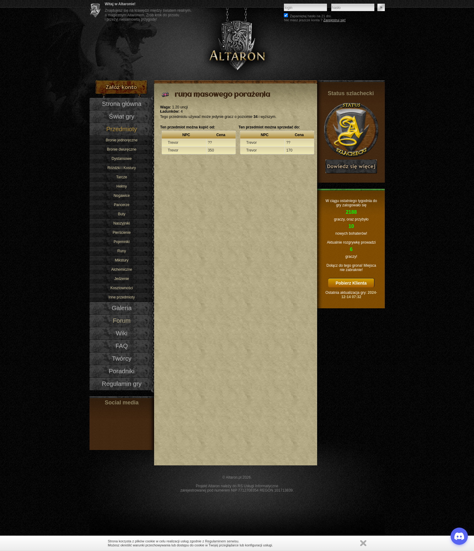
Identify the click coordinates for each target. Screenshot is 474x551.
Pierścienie (122, 232)
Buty (121, 214)
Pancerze (121, 205)
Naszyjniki (121, 223)
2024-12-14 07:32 (359, 294)
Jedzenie (121, 279)
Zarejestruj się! (334, 20)
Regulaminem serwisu (221, 541)
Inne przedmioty (122, 297)
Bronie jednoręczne (121, 140)
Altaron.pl (233, 477)
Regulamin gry (121, 383)
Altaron (237, 40)
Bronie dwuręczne (121, 149)
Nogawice (122, 195)
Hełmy (121, 186)
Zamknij (363, 543)
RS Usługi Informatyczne (258, 486)
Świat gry (121, 116)
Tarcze (121, 177)
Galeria (122, 308)
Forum (122, 320)
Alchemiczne (121, 269)
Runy (121, 251)
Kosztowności (121, 288)
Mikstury (122, 260)
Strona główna (121, 103)
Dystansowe (122, 158)
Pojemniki (121, 242)
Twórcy (121, 358)
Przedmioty (121, 129)
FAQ (121, 345)
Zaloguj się (381, 7)
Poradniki (122, 371)
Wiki (122, 333)
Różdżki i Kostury (121, 168)
